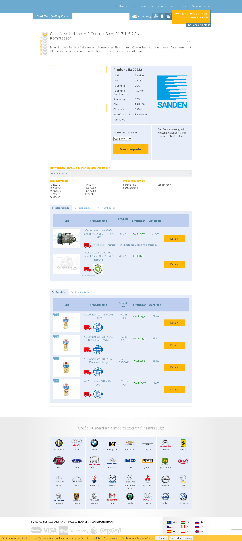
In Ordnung (161, 538)
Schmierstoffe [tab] (80, 292)
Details (174, 238)
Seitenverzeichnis (201, 6)
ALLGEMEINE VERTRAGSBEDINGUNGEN (68, 521)
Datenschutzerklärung (102, 521)
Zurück (188, 37)
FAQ (172, 6)
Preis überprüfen (130, 149)
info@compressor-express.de (193, 17)
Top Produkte (158, 6)
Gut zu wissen (139, 6)
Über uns (183, 6)
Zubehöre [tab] (59, 292)
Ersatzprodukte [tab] (60, 207)
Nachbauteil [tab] (106, 207)
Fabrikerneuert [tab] (84, 207)
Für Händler (121, 6)
